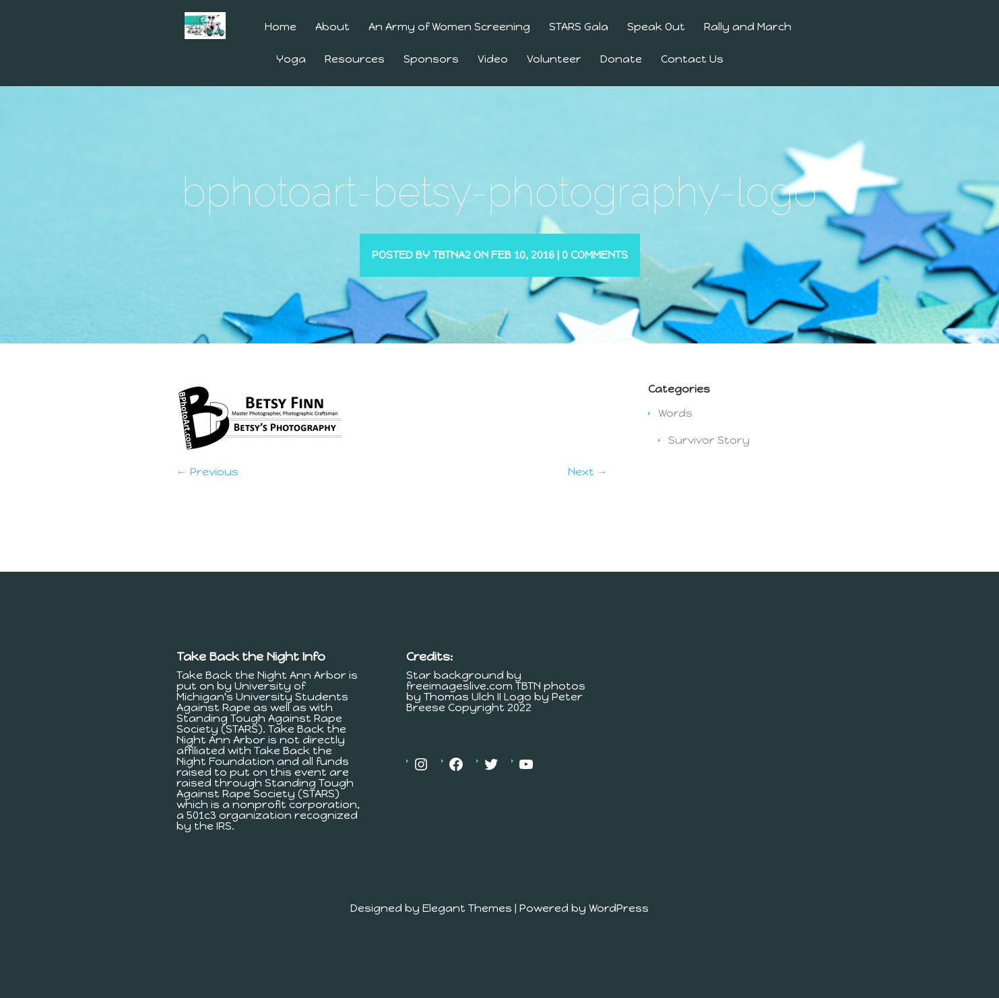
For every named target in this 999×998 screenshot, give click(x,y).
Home (280, 27)
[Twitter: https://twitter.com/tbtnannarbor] (491, 784)
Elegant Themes (467, 927)
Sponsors (431, 59)
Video (493, 59)
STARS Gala (578, 27)
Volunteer (554, 59)
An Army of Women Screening (449, 27)
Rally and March (748, 27)
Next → (588, 491)
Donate (621, 59)
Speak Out (656, 27)
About (332, 27)
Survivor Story (709, 459)
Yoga (291, 59)
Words (675, 432)
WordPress (619, 927)
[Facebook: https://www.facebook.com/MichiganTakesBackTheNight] (456, 784)
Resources (355, 59)
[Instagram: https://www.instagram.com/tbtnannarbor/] (421, 784)
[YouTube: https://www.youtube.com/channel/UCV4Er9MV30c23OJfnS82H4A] (526, 784)
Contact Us (692, 59)
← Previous (207, 491)
